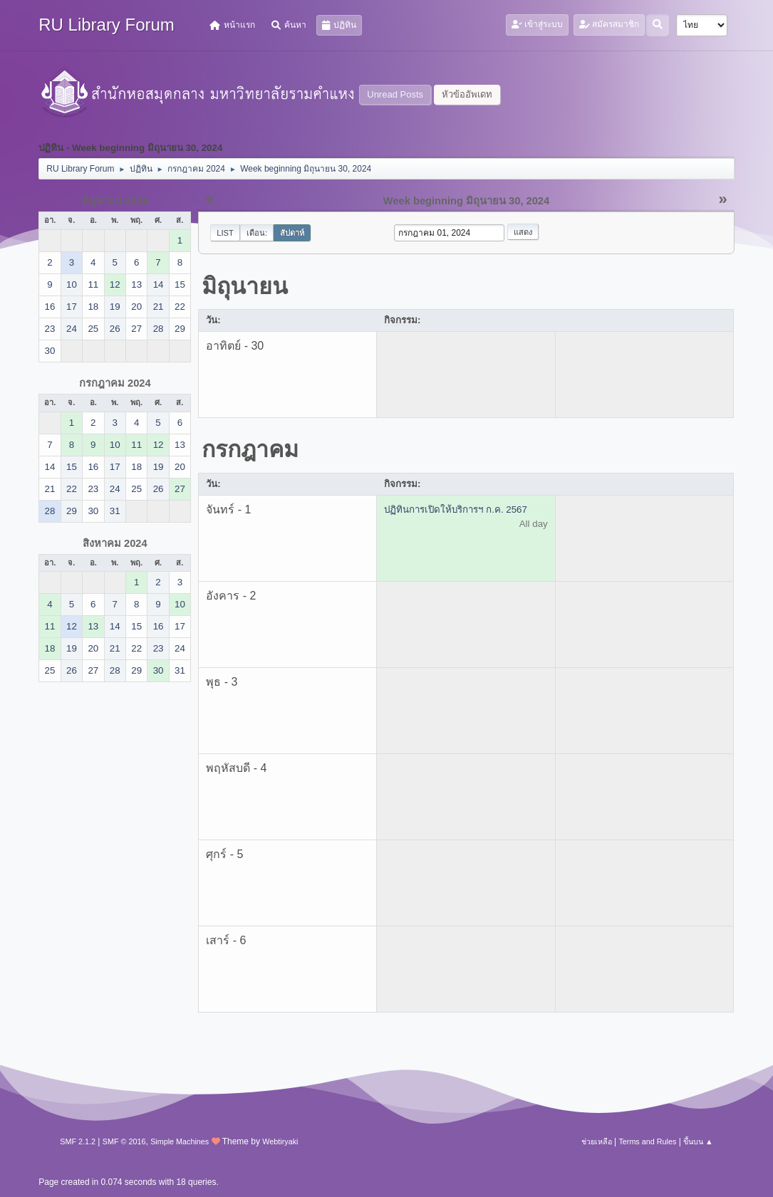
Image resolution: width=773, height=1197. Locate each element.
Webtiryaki (280, 1141)
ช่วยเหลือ (596, 1141)
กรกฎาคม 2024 (115, 383)
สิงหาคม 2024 (115, 543)
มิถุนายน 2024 (115, 201)
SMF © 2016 (124, 1141)
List (225, 233)
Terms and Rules (647, 1141)
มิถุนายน (245, 286)
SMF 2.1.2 (77, 1141)
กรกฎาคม (250, 449)
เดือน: (257, 233)
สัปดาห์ (292, 233)
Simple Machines (179, 1141)
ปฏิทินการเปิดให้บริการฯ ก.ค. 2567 (455, 509)
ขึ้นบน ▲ (698, 1141)
